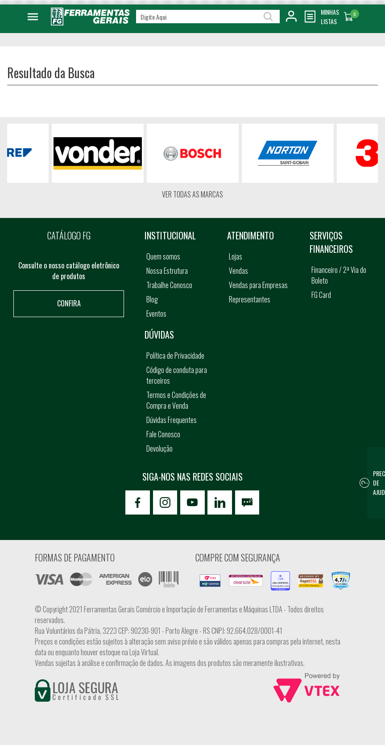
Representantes (249, 299)
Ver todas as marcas (192, 194)
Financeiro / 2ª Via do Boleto (338, 275)
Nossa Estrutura (167, 270)
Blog (152, 299)
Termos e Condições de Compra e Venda (176, 400)
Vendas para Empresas (258, 285)
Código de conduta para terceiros (176, 375)
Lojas (235, 256)
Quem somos (163, 256)
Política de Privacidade (175, 355)
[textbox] (208, 16)
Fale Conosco (163, 434)
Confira (69, 303)
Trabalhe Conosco (169, 285)
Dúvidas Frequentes (171, 419)
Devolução (159, 448)
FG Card (321, 294)
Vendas (238, 270)
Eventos (156, 313)
